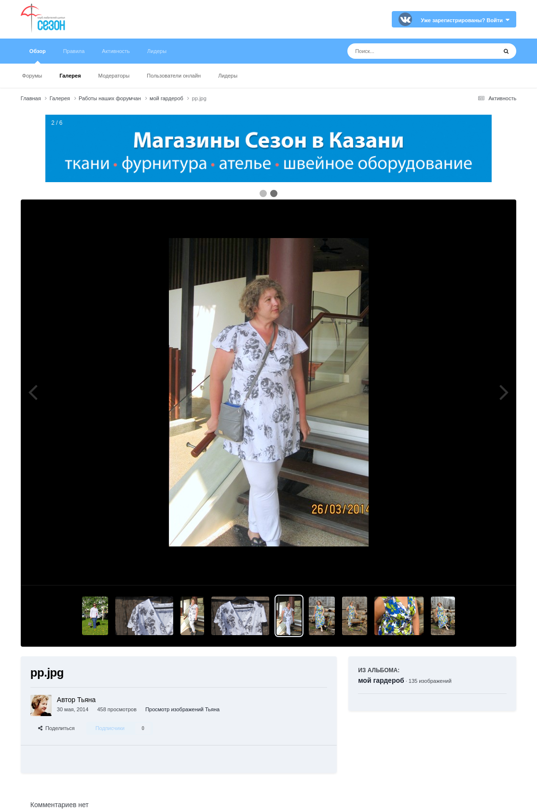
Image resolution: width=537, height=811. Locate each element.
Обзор (37, 56)
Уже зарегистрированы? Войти (465, 20)
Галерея (70, 76)
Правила (74, 51)
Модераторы (114, 76)
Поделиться (56, 728)
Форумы (32, 76)
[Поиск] (404, 51)
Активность (116, 51)
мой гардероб (381, 680)
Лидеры (227, 76)
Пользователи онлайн (174, 76)
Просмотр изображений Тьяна (182, 709)
